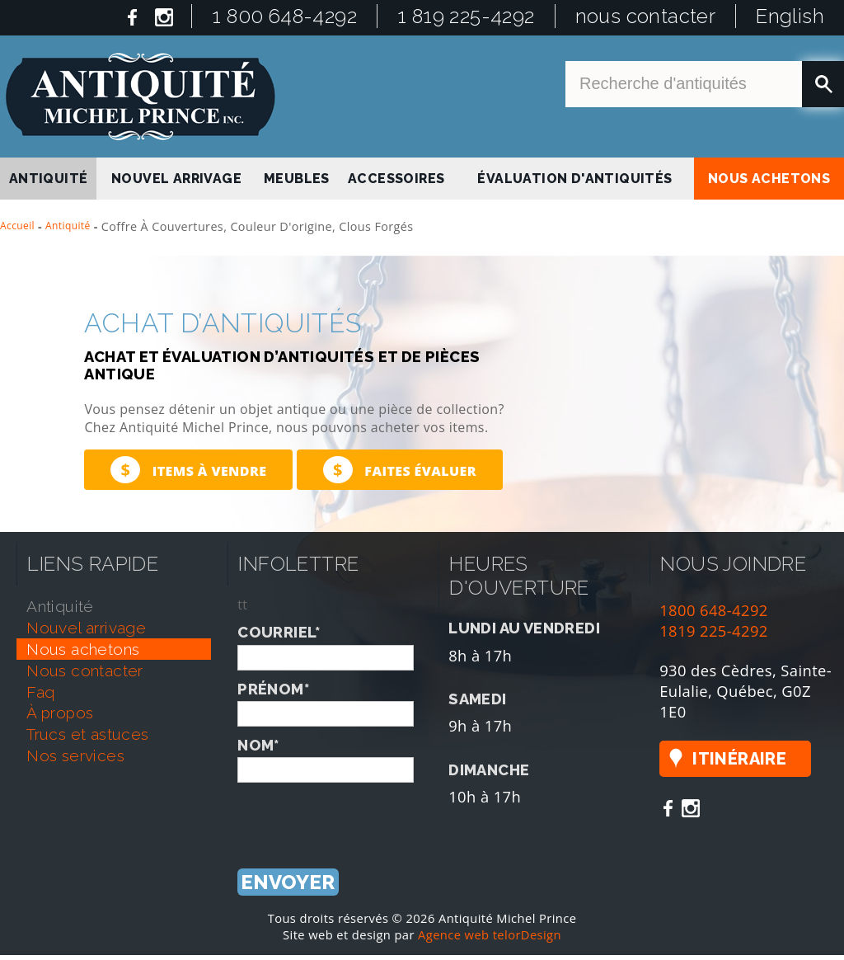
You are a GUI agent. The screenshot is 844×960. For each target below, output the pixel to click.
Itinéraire (739, 759)
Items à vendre (188, 469)
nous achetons (769, 178)
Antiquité (68, 226)
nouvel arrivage (176, 178)
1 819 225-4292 (466, 16)
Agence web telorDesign (489, 934)
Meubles (297, 178)
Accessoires (396, 178)
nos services (75, 755)
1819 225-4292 (713, 630)
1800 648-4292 (713, 610)
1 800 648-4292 (284, 16)
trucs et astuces (87, 734)
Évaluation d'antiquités (574, 178)
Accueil (17, 226)
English (790, 16)
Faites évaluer (399, 469)
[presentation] (362, 815)
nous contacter (645, 16)
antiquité (48, 178)
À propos (59, 713)
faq (40, 692)
